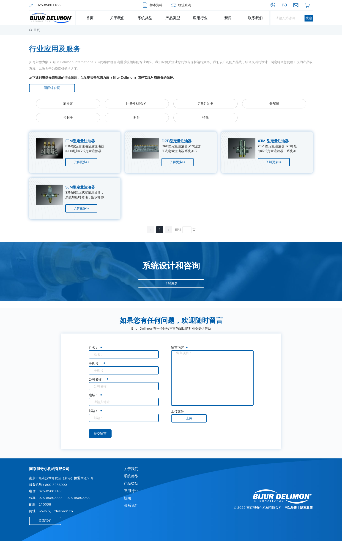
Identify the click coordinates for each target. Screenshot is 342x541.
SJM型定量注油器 (80, 187)
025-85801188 (51, 491)
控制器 (68, 118)
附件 (137, 118)
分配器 (274, 104)
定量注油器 (205, 104)
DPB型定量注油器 (176, 141)
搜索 (309, 18)
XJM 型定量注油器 (273, 141)
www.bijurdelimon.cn (56, 511)
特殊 (205, 118)
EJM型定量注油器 (80, 141)
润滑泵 (68, 104)
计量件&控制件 (136, 104)
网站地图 (291, 508)
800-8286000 (56, 485)
